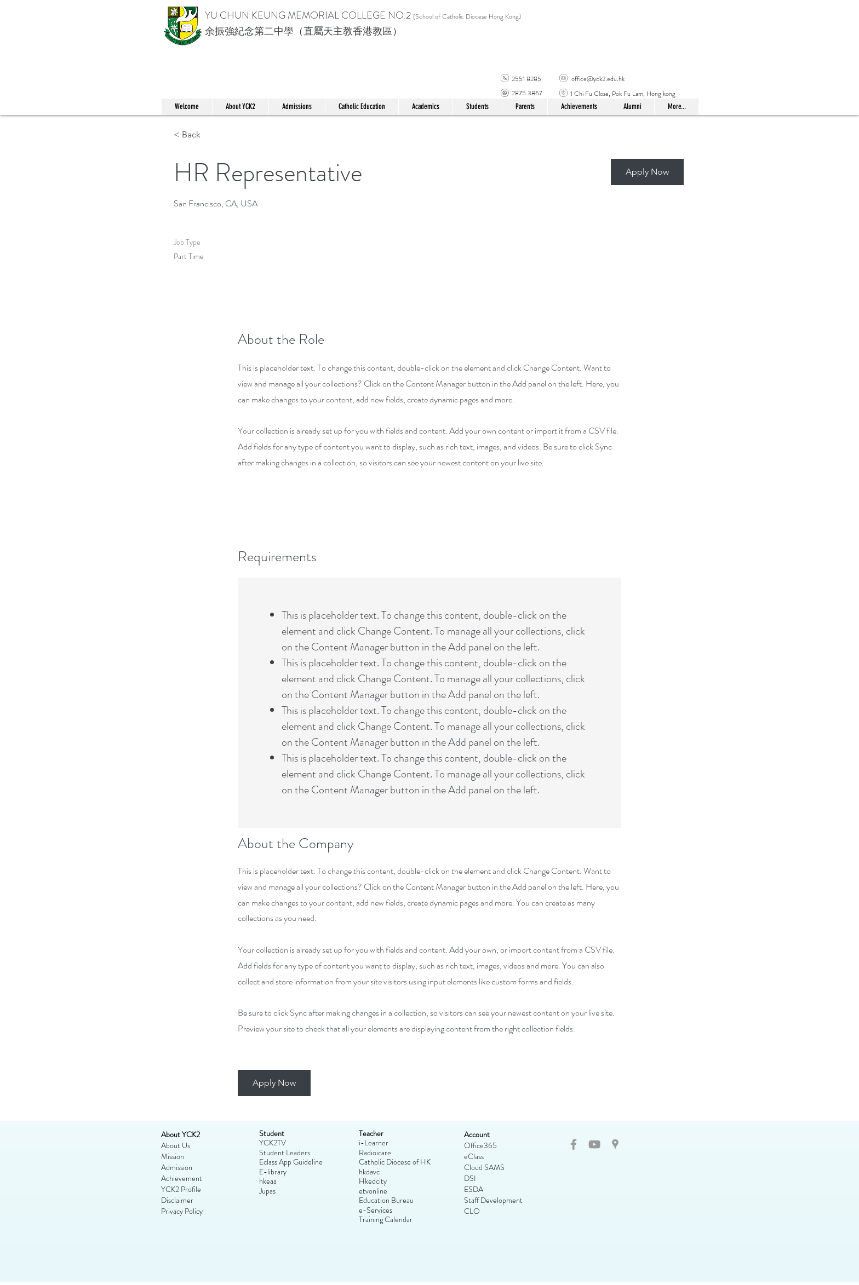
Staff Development (493, 1200)
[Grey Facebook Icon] (573, 1144)
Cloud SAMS (484, 1167)
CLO (472, 1211)
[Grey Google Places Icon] (615, 1144)
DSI (470, 1178)
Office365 (480, 1145)
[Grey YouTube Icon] (594, 1144)
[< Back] (212, 135)
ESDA (473, 1189)
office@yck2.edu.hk (598, 79)
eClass (474, 1156)
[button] (361, 107)
